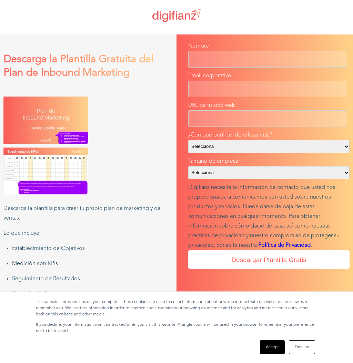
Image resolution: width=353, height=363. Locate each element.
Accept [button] (272, 347)
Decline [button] (302, 347)
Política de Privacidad (284, 245)
